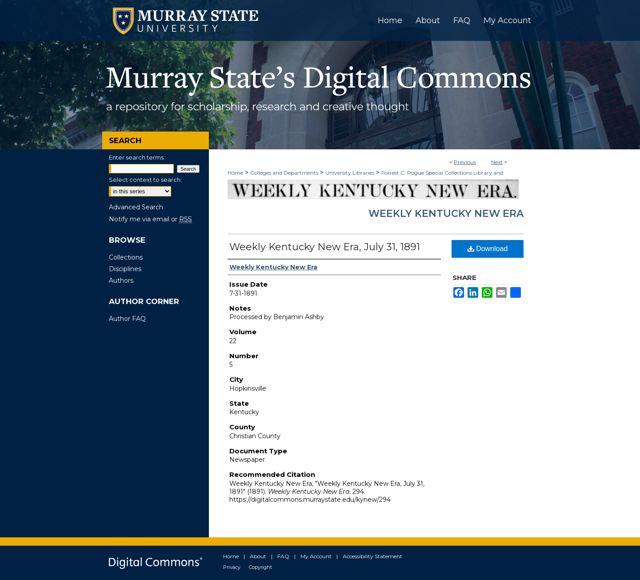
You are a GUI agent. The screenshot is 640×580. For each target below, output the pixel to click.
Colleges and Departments (284, 172)
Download (488, 248)
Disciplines (125, 269)
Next (497, 162)
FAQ (283, 556)
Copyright (260, 567)
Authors (121, 280)
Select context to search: (145, 179)
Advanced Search (136, 207)
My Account (316, 556)
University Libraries (349, 172)
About (258, 556)
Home (235, 172)
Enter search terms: (137, 157)
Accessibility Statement (372, 556)
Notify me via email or (150, 219)
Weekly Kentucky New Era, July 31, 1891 (324, 247)
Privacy (231, 567)
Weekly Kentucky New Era (446, 214)
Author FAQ (127, 319)
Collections (126, 257)
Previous (465, 162)
